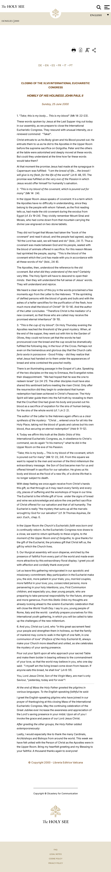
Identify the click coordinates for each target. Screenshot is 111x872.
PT (71, 65)
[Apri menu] (106, 7)
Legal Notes (56, 854)
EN (47, 65)
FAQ (55, 850)
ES (53, 65)
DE (40, 65)
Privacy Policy (55, 863)
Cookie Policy (55, 859)
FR (59, 65)
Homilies (7, 20)
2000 (16, 20)
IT (65, 65)
